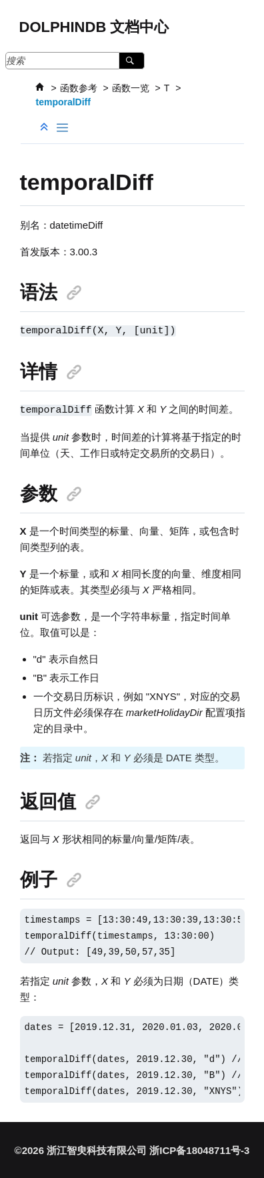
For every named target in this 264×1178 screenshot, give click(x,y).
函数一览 (130, 88)
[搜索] (132, 60)
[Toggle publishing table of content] (62, 128)
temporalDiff (63, 102)
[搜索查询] (75, 60)
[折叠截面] (45, 127)
